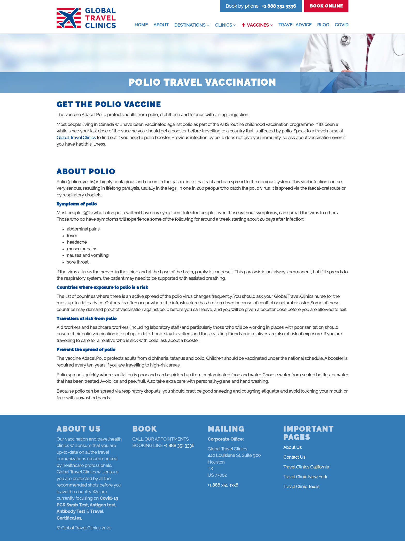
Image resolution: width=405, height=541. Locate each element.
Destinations (189, 25)
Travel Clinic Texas (301, 486)
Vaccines (258, 25)
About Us (292, 447)
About (161, 24)
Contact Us (294, 457)
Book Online (326, 6)
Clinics (223, 25)
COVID (341, 24)
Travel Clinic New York (305, 476)
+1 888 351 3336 (279, 6)
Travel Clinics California (306, 467)
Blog (323, 24)
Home (141, 24)
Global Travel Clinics (76, 137)
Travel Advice (294, 24)
